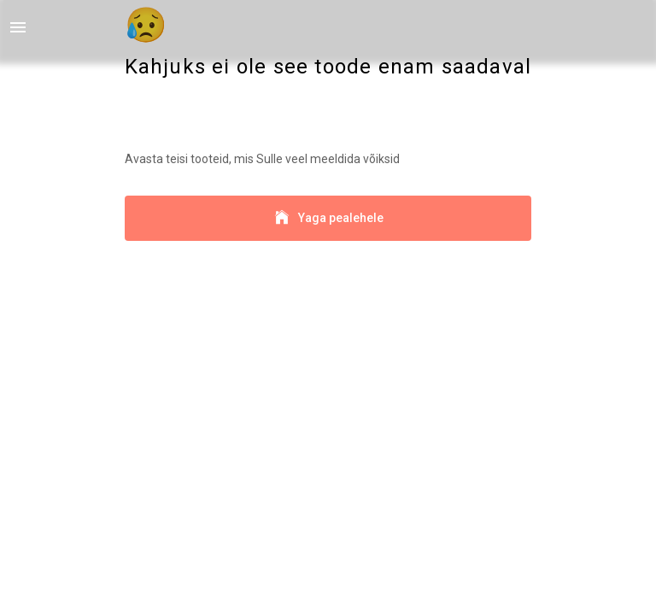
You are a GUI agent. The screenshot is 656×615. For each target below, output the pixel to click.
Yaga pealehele (328, 218)
